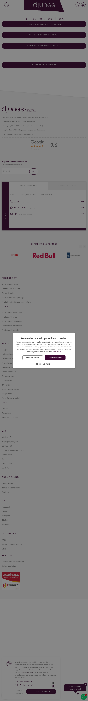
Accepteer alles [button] (55, 358)
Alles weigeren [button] (32, 358)
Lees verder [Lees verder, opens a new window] (57, 352)
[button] (44, 363)
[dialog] (44, 350)
